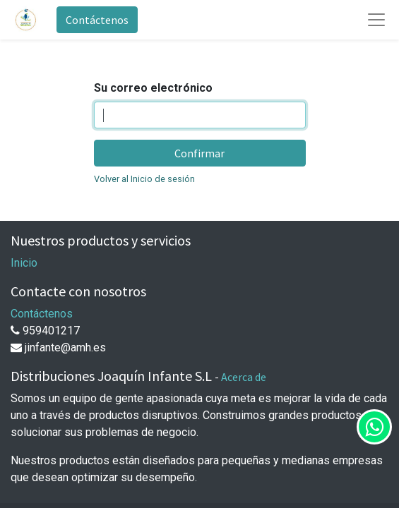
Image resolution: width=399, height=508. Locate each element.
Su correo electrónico (153, 88)
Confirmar (199, 153)
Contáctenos (97, 20)
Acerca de (243, 377)
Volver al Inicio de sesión (144, 179)
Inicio (24, 263)
